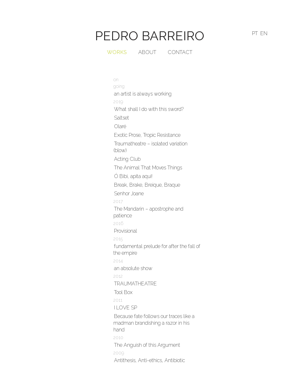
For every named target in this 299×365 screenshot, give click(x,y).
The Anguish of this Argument (147, 345)
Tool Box (123, 292)
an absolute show (133, 268)
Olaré (120, 126)
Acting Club (127, 159)
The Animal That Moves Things (148, 168)
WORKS (117, 52)
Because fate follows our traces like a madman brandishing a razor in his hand (154, 323)
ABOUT (147, 52)
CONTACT (180, 52)
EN (263, 33)
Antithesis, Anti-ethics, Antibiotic (149, 360)
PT (255, 33)
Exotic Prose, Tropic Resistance (147, 135)
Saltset (121, 118)
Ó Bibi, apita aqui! (133, 176)
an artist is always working (143, 94)
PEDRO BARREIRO (149, 35)
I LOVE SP (125, 308)
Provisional (125, 231)
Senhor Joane (129, 193)
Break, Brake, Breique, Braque (147, 185)
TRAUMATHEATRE (135, 284)
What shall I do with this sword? (149, 109)
